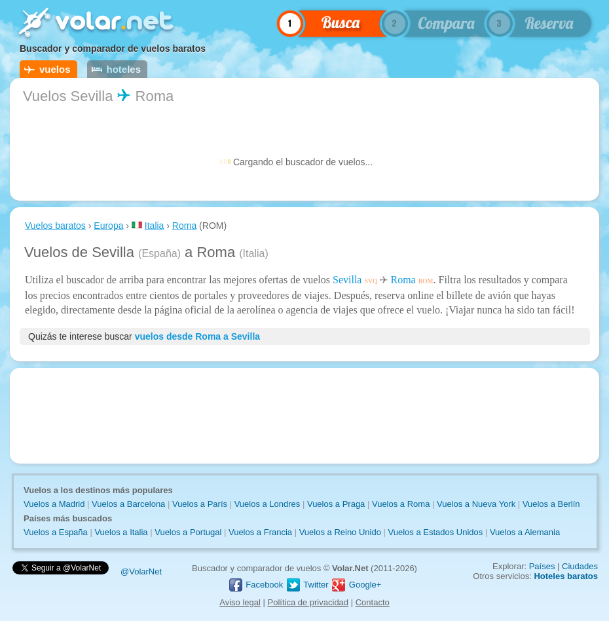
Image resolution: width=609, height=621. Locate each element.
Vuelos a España (56, 532)
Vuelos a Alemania (525, 532)
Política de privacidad (308, 602)
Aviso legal (240, 602)
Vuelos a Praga (336, 504)
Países (542, 566)
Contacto (373, 602)
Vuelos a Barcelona (128, 504)
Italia (154, 225)
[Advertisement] (304, 415)
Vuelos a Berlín (551, 504)
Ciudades (580, 566)
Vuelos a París (199, 504)
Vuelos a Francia (260, 532)
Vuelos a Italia (120, 532)
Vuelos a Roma (401, 504)
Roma (184, 225)
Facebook (256, 585)
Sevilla (347, 279)
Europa (108, 225)
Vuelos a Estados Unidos (435, 532)
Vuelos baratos (55, 225)
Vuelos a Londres (267, 504)
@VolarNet (141, 571)
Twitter (307, 585)
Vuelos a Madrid (54, 504)
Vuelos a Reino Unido (340, 532)
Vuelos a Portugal (188, 532)
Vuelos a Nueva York (476, 504)
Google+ (356, 585)
